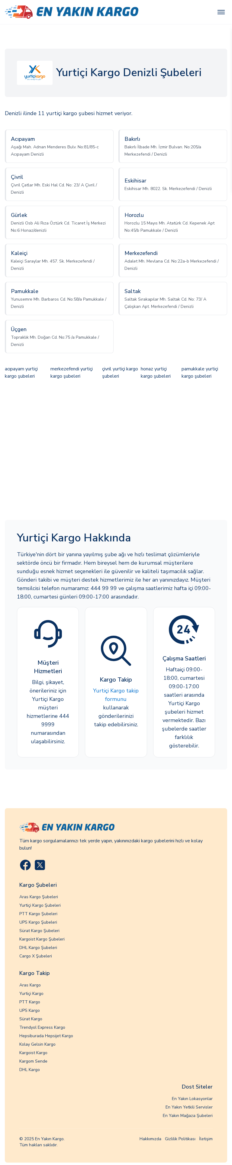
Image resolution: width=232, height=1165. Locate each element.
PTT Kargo (29, 1002)
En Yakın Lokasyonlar (192, 1099)
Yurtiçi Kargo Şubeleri (40, 905)
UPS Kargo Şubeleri (38, 922)
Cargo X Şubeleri (35, 956)
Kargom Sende (33, 1061)
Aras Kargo (30, 985)
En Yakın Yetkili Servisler (189, 1107)
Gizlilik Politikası (180, 1139)
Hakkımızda (150, 1139)
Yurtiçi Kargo (31, 993)
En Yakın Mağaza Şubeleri (188, 1115)
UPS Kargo (29, 1010)
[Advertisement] (116, 450)
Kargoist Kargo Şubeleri (42, 939)
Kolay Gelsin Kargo (37, 1044)
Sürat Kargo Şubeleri (39, 931)
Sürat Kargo (30, 1019)
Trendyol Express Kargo (42, 1027)
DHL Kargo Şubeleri (38, 947)
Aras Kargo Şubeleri (38, 897)
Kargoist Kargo (33, 1053)
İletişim (206, 1139)
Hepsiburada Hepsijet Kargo (46, 1036)
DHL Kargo (29, 1070)
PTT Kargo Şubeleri (38, 914)
